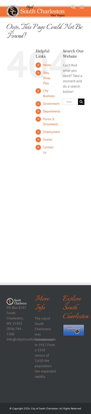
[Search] (81, 102)
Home (47, 65)
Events (47, 139)
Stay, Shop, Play (46, 78)
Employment (51, 132)
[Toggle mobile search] (73, 6)
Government (51, 104)
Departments (51, 111)
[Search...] (70, 102)
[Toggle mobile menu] (82, 6)
